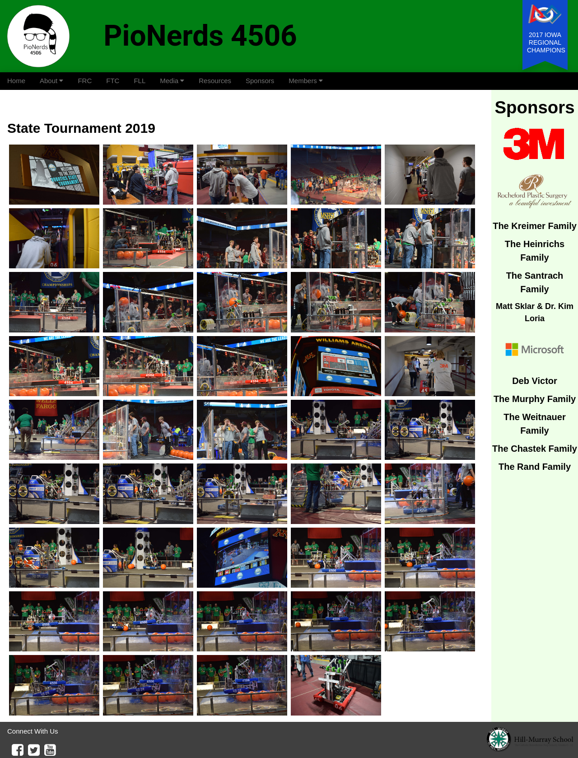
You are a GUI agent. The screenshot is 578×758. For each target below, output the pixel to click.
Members (306, 80)
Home (16, 80)
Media (172, 80)
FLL (139, 80)
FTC (112, 80)
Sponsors (260, 80)
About (51, 80)
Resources (215, 80)
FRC (85, 80)
